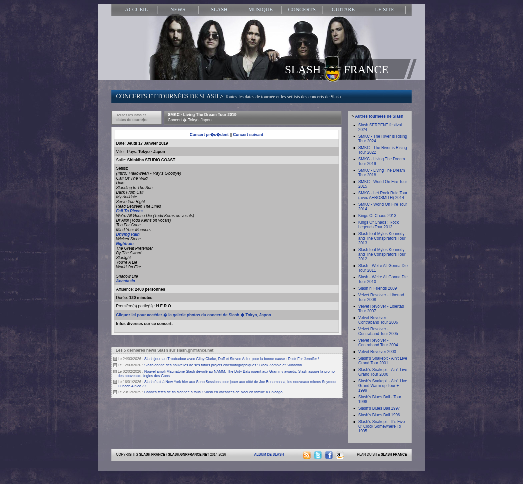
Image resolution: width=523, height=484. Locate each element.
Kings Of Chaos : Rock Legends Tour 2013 (378, 224)
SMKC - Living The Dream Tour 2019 (202, 117)
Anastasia (125, 281)
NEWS (177, 9)
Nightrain (125, 243)
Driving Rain (128, 234)
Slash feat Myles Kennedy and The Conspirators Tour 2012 (382, 254)
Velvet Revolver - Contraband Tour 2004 (378, 342)
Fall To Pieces (129, 211)
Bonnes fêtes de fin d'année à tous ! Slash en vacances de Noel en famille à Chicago (213, 392)
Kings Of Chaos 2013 (377, 215)
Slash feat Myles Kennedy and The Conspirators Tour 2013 (382, 238)
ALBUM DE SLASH (269, 454)
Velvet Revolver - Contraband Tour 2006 (378, 320)
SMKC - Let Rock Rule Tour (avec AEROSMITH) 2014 (382, 195)
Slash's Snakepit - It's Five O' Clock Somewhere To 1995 (381, 426)
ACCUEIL (136, 9)
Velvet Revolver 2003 (377, 351)
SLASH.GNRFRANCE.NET (188, 454)
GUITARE (343, 9)
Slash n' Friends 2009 (377, 288)
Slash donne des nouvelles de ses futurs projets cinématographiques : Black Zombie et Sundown (223, 365)
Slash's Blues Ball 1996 (379, 415)
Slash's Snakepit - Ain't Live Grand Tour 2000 (382, 372)
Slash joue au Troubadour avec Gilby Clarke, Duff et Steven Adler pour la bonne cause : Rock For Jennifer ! (231, 359)
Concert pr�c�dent (209, 134)
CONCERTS (302, 9)
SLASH (219, 9)
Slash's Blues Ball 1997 (379, 408)
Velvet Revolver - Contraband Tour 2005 (378, 331)
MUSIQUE (260, 9)
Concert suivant (248, 134)
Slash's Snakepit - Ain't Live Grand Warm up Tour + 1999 (382, 386)
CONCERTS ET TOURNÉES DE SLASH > (228, 96)
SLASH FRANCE (337, 69)
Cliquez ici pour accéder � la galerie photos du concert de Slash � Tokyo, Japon (193, 315)
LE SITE (384, 9)
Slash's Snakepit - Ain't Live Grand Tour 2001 (382, 360)
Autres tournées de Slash (379, 116)
